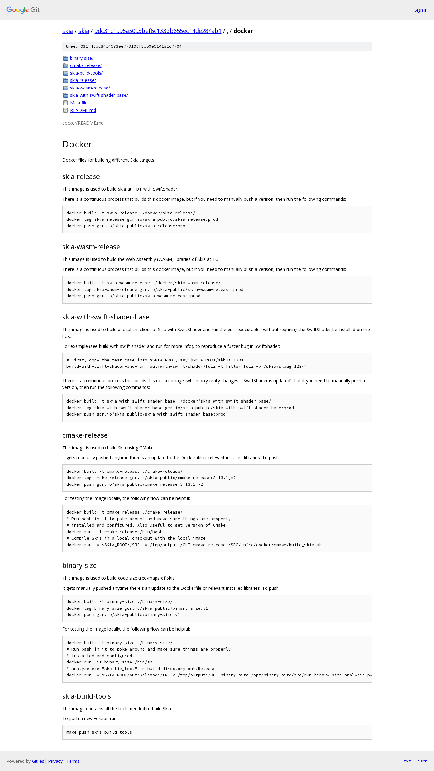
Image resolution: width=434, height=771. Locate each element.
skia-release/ (83, 80)
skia (67, 30)
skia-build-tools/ (86, 73)
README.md (83, 110)
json (423, 761)
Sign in (421, 10)
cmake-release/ (86, 65)
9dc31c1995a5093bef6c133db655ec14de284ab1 (158, 30)
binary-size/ (82, 58)
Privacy (55, 761)
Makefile (79, 103)
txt (407, 761)
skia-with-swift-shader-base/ (99, 95)
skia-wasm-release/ (90, 88)
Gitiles (38, 761)
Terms (73, 761)
